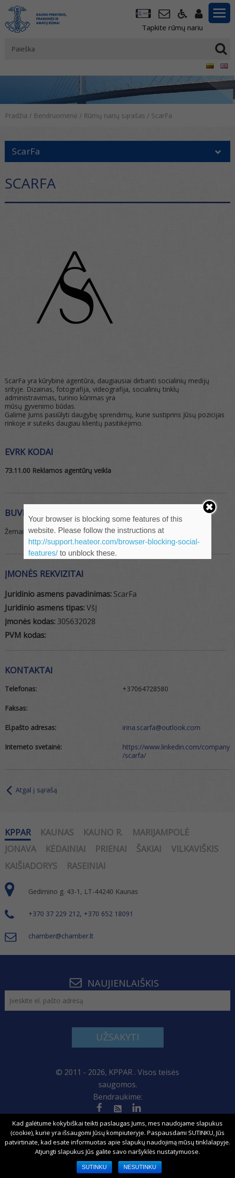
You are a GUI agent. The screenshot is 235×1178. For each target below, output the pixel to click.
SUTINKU (94, 1167)
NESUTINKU (139, 1167)
